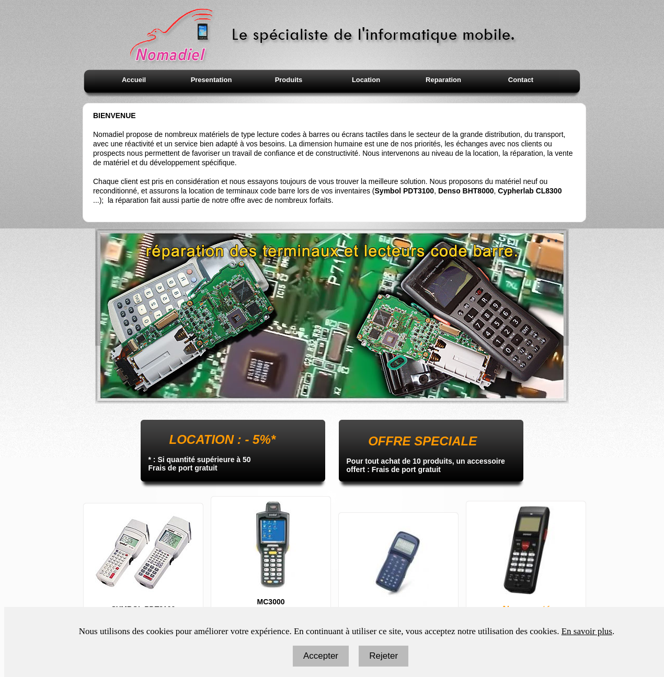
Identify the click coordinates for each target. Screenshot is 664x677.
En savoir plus (587, 631)
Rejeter (383, 656)
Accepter (320, 656)
